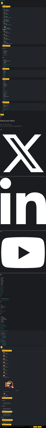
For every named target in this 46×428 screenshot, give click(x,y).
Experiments (2, 277)
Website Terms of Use (3, 339)
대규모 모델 (5, 52)
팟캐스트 (2, 307)
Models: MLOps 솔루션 (5, 7)
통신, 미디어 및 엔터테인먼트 (7, 64)
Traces (2, 281)
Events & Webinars (5, 91)
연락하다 (2, 320)
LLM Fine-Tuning (5, 51)
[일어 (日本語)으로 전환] (4, 336)
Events (4, 94)
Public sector (5, 65)
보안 (4, 104)
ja (0, 116)
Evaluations (2, 282)
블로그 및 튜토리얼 (3, 306)
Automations (2, 280)
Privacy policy (2, 340)
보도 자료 (5, 92)
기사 (4, 82)
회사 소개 (5, 106)
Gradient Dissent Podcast (6, 96)
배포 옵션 (5, 71)
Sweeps (2, 278)
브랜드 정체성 (2, 321)
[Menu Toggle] (2, 3)
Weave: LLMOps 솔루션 (5, 21)
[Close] (45, 427)
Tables (2, 284)
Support (4, 76)
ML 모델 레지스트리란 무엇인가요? (5, 298)
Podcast (4, 83)
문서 (1, 309)
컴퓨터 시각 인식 (5, 50)
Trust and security (3, 317)
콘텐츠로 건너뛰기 (2, 0)
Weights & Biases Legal (6, 105)
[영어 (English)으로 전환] (4, 335)
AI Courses (5, 80)
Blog (4, 81)
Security (4, 70)
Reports (2, 294)
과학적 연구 (5, 66)
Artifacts (2, 283)
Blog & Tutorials (5, 93)
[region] (23, 427)
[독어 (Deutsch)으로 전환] (4, 337)
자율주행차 (5, 63)
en (1, 116)
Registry (2, 279)
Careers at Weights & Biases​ (6, 103)
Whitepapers (5, 90)
